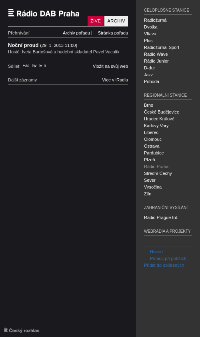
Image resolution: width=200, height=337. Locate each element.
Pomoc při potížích (165, 258)
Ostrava (152, 146)
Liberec (151, 132)
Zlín (147, 193)
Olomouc (153, 139)
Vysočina (153, 187)
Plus (148, 40)
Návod (153, 251)
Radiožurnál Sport (161, 47)
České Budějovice (161, 112)
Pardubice (154, 152)
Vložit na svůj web (110, 66)
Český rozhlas (22, 330)
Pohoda (151, 81)
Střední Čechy (158, 173)
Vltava (150, 33)
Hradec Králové (159, 118)
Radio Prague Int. (161, 217)
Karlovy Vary (156, 125)
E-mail (42, 65)
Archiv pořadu (76, 32)
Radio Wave (156, 54)
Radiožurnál (156, 20)
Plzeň (149, 159)
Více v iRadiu (115, 79)
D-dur (149, 67)
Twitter (34, 65)
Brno (148, 105)
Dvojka (151, 26)
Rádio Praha (156, 166)
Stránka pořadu (113, 32)
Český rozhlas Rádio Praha (46, 13)
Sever (150, 180)
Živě (95, 20)
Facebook (25, 65)
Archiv (116, 20)
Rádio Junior (156, 61)
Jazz (148, 74)
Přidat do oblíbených (164, 265)
